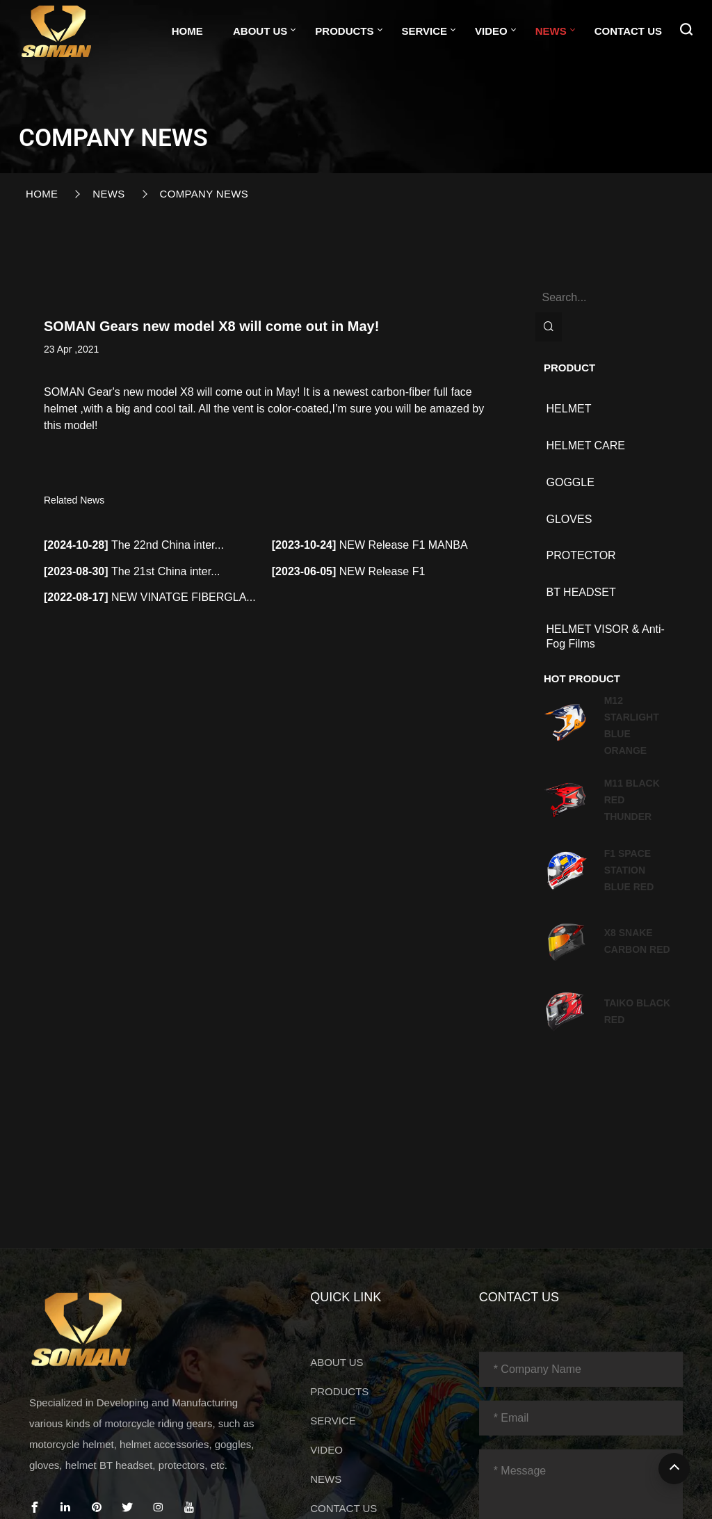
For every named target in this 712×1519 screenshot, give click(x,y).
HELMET (569, 409)
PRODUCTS (344, 31)
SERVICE (425, 31)
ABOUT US (260, 31)
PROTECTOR (581, 555)
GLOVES (569, 519)
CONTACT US (628, 31)
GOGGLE (570, 482)
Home (187, 31)
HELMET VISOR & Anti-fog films (606, 636)
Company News (204, 194)
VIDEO (491, 31)
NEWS (551, 31)
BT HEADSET (581, 592)
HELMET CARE (586, 445)
